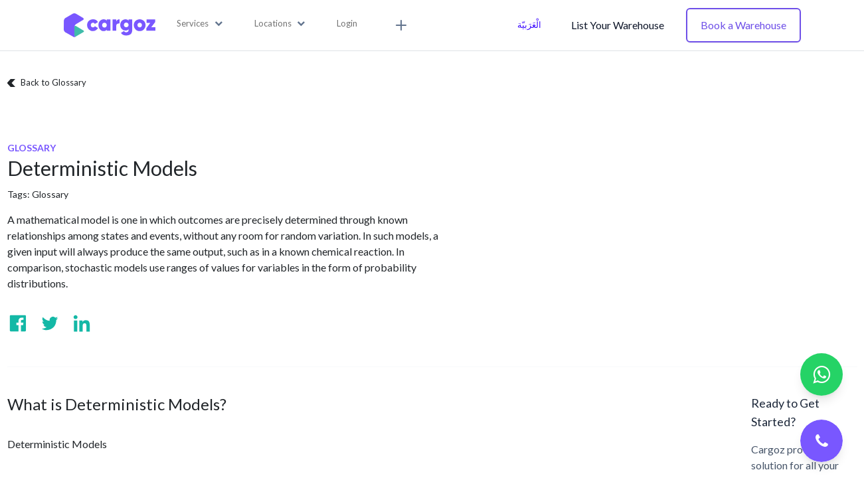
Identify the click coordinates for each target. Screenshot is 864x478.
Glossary (50, 194)
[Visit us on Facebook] (18, 323)
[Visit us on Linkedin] (81, 323)
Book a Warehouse (743, 25)
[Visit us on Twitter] (49, 323)
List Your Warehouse (617, 25)
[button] (199, 24)
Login (347, 23)
